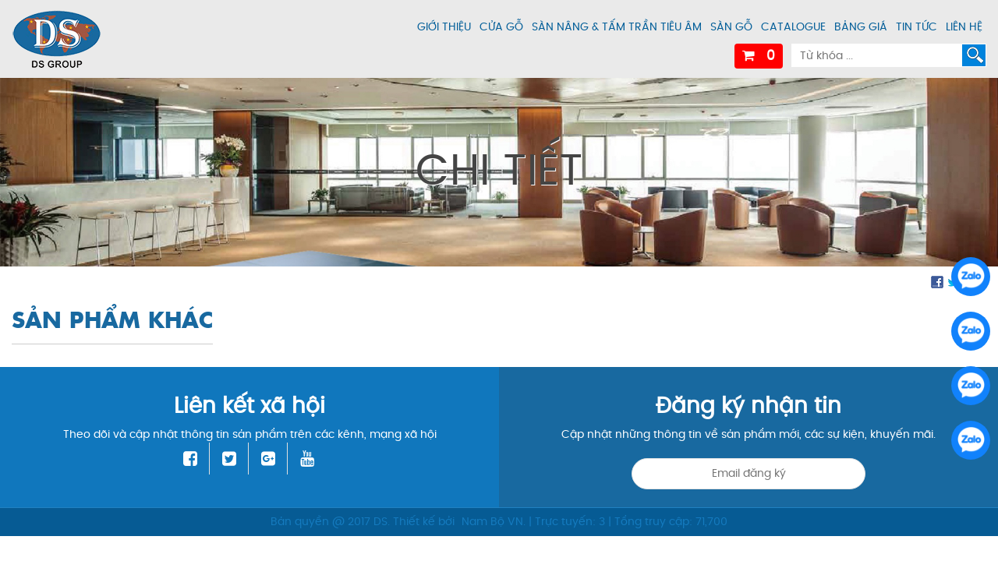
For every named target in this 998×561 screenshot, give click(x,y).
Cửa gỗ (501, 27)
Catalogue (793, 27)
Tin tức (916, 27)
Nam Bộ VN (492, 522)
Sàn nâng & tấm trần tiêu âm (617, 27)
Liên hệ (964, 27)
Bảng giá (860, 27)
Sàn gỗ (731, 27)
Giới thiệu (444, 27)
